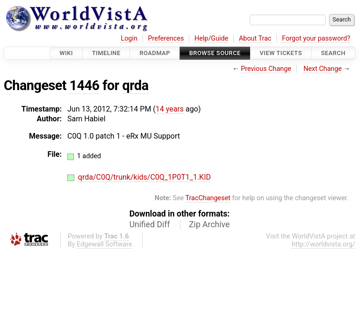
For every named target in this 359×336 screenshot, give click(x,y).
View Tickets (281, 52)
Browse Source (215, 52)
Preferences (166, 38)
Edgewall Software (104, 244)
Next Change (322, 69)
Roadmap (154, 52)
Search (333, 52)
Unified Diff (149, 224)
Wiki (66, 52)
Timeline (106, 52)
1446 (85, 85)
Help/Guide (211, 38)
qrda (135, 85)
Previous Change (266, 69)
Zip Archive (209, 224)
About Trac (255, 38)
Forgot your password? (316, 38)
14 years (170, 109)
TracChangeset (207, 198)
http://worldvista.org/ (323, 244)
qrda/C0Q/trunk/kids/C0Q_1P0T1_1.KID (144, 177)
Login (129, 38)
